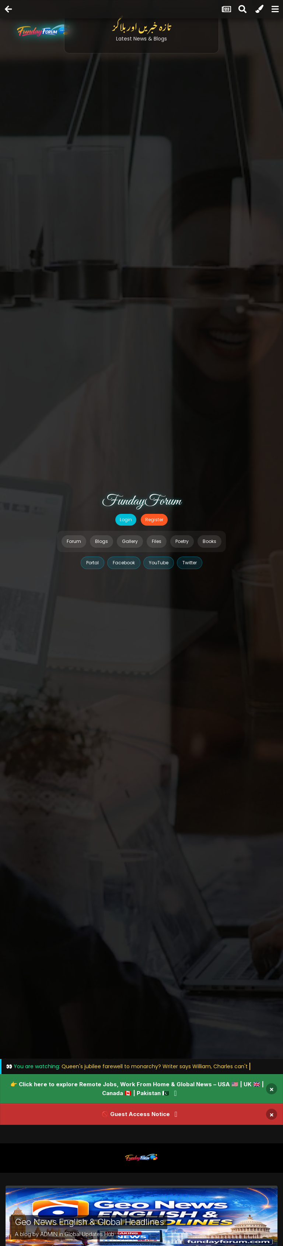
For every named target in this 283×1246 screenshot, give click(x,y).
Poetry (182, 541)
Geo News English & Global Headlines (89, 1222)
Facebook (124, 563)
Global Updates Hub (89, 1234)
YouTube (158, 563)
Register (154, 519)
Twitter (189, 563)
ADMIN (48, 1234)
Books (209, 541)
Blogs (101, 541)
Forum (74, 541)
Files (156, 541)
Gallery (130, 541)
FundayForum (141, 501)
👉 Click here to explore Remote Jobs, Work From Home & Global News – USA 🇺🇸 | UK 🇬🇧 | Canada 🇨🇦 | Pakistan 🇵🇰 (137, 1089)
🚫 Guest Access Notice (136, 1114)
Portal (92, 563)
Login (126, 519)
